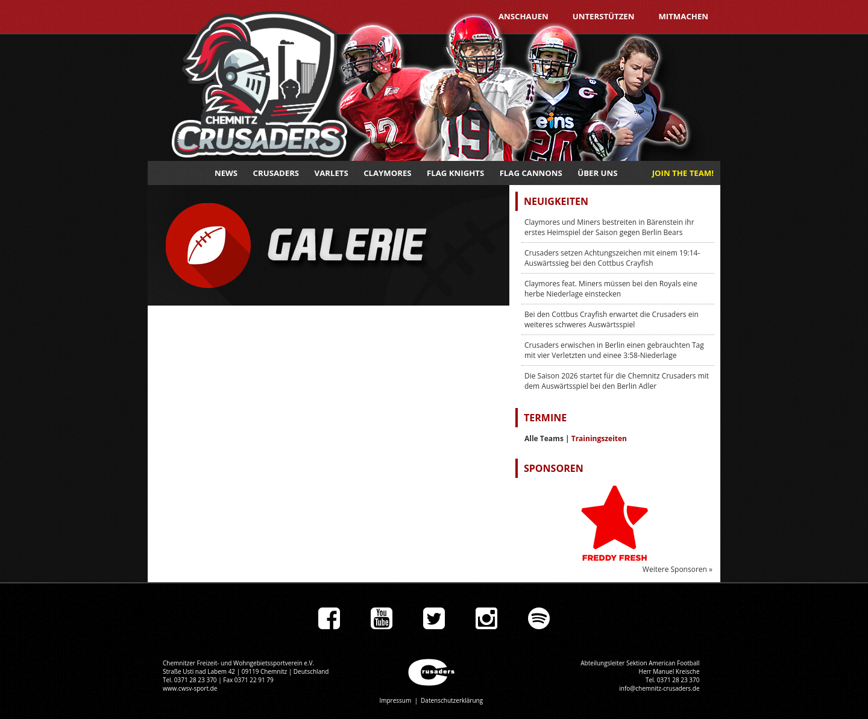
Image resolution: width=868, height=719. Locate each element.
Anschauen (523, 16)
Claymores (387, 173)
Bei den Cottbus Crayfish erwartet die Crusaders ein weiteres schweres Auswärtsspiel (611, 319)
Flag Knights (455, 173)
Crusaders (276, 173)
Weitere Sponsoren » (677, 569)
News (226, 173)
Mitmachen (683, 16)
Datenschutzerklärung (452, 700)
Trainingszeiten (599, 438)
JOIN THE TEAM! (683, 173)
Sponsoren (553, 468)
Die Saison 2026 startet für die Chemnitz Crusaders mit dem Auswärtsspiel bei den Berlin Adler (616, 381)
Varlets (331, 173)
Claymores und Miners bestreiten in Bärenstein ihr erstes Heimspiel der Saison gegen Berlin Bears (609, 227)
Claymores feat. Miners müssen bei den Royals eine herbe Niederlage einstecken (610, 288)
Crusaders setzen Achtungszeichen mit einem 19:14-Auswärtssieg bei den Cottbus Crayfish (612, 258)
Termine (545, 417)
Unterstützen (604, 16)
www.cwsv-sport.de (190, 688)
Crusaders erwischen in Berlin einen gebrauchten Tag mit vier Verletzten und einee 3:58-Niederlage (614, 350)
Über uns (597, 173)
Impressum (395, 700)
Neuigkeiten (556, 201)
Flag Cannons (531, 173)
